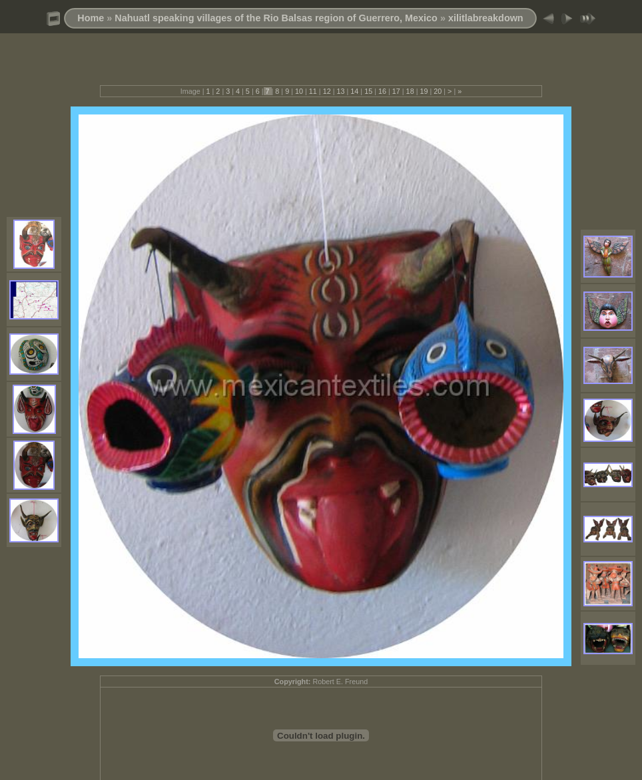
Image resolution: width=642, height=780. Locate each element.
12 (327, 91)
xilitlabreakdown (485, 18)
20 (438, 91)
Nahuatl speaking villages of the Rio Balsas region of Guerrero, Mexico (276, 18)
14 (354, 91)
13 (340, 91)
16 (382, 91)
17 (396, 91)
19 (424, 91)
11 (313, 91)
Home (90, 18)
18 (410, 91)
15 (368, 91)
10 (299, 91)
